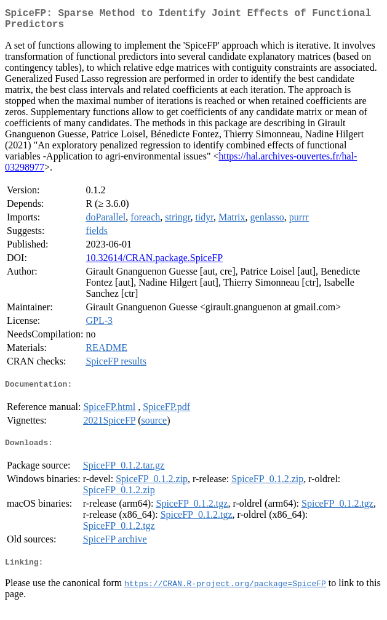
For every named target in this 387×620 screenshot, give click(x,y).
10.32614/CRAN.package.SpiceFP (154, 262)
